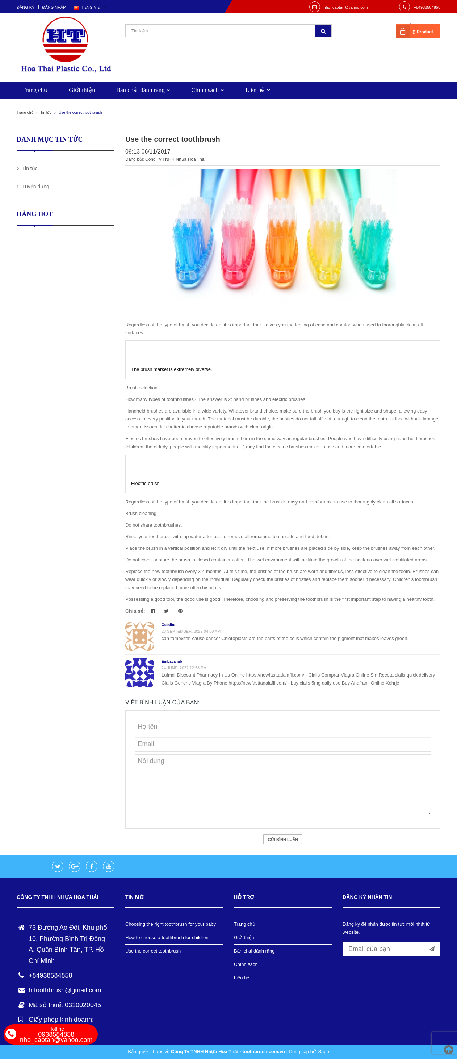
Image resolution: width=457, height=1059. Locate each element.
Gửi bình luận (283, 839)
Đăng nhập (54, 7)
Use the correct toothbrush (153, 951)
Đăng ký (26, 7)
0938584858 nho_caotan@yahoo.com (56, 1034)
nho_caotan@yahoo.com (346, 7)
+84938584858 (427, 7)
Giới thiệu (82, 90)
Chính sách (207, 90)
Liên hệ (257, 90)
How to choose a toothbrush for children (167, 937)
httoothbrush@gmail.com (65, 990)
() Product (422, 31)
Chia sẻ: (135, 611)
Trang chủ (35, 90)
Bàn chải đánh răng (143, 90)
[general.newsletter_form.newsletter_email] (391, 949)
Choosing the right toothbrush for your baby (170, 924)
